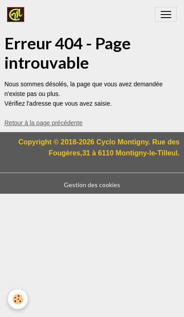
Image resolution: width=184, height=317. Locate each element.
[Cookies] (18, 299)
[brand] (17, 14)
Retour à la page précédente (43, 122)
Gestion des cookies (92, 184)
